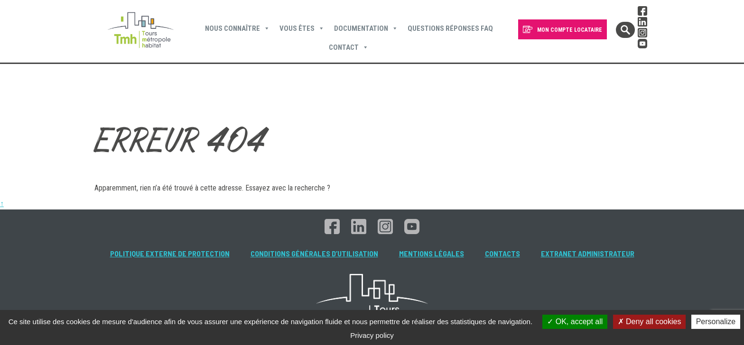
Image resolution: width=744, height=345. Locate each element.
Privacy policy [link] (372, 335)
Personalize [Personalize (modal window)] (716, 322)
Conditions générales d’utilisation (314, 253)
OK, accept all (575, 322)
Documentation (366, 28)
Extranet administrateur (587, 253)
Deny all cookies (649, 322)
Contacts (502, 253)
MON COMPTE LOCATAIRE (569, 30)
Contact (349, 47)
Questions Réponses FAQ (450, 28)
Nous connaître (237, 28)
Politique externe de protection (170, 253)
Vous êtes (302, 28)
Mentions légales (431, 253)
